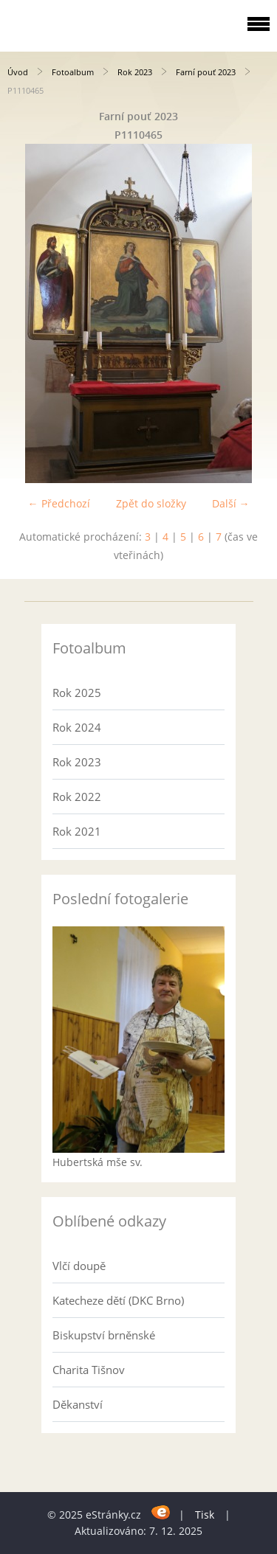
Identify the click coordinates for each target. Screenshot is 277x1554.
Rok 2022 (76, 796)
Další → (231, 503)
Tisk (204, 1515)
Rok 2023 (134, 71)
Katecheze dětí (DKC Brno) (118, 1300)
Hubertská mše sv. (97, 1162)
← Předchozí (59, 503)
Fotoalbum (73, 71)
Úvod (17, 71)
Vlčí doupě (79, 1265)
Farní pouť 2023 (206, 71)
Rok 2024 (76, 727)
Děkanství (77, 1404)
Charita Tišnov (88, 1369)
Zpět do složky (151, 503)
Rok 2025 (76, 692)
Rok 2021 (76, 831)
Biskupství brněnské (103, 1335)
